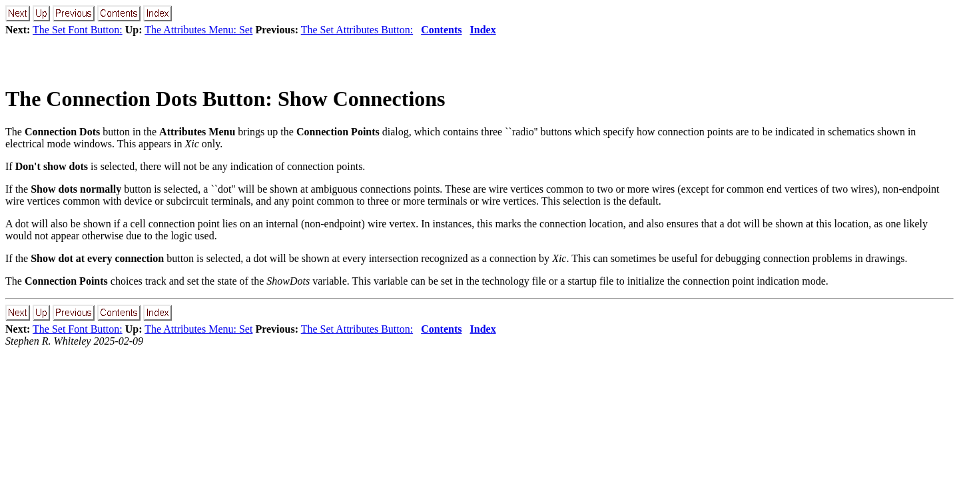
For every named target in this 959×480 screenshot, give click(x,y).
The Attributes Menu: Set (198, 29)
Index (483, 29)
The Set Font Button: (78, 29)
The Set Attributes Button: (357, 29)
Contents (441, 29)
